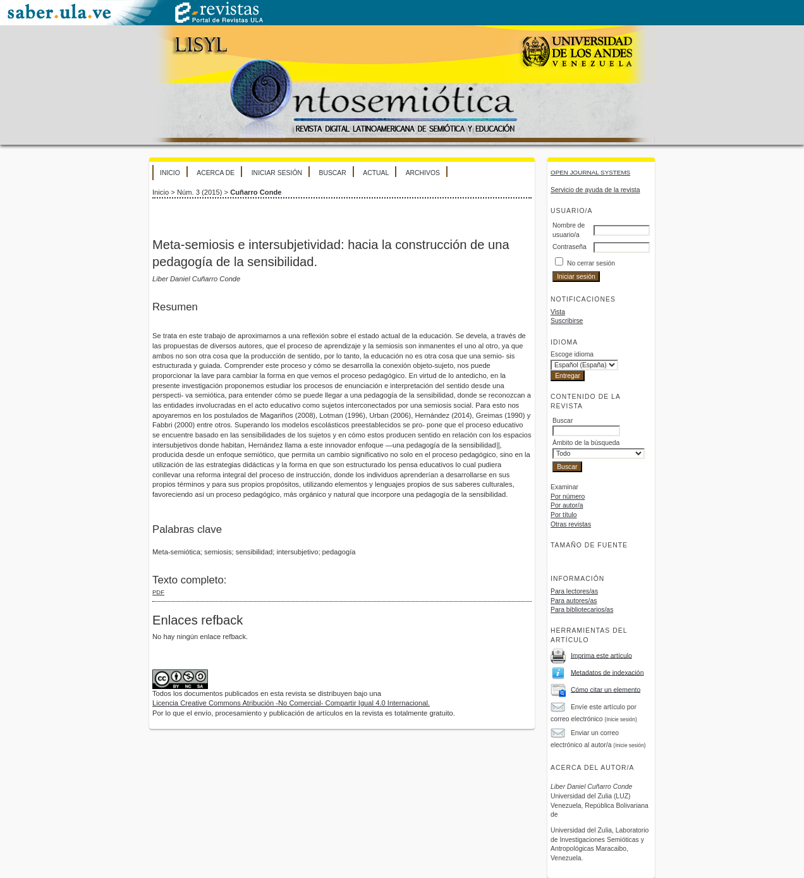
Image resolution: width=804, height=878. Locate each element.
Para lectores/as (574, 591)
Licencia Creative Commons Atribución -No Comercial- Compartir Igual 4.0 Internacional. (291, 703)
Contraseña (569, 246)
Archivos (423, 172)
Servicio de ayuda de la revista (595, 189)
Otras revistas (571, 524)
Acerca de (215, 172)
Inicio (170, 172)
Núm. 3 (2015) (199, 192)
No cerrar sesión (591, 263)
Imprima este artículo (601, 655)
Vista (558, 311)
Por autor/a (567, 505)
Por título (564, 514)
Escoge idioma (572, 354)
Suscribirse (567, 320)
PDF (158, 591)
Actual (376, 172)
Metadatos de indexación (607, 672)
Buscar (332, 172)
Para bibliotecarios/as (582, 609)
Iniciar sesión (277, 172)
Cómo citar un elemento (605, 689)
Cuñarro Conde (255, 192)
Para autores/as (574, 600)
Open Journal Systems (590, 172)
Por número (568, 496)
